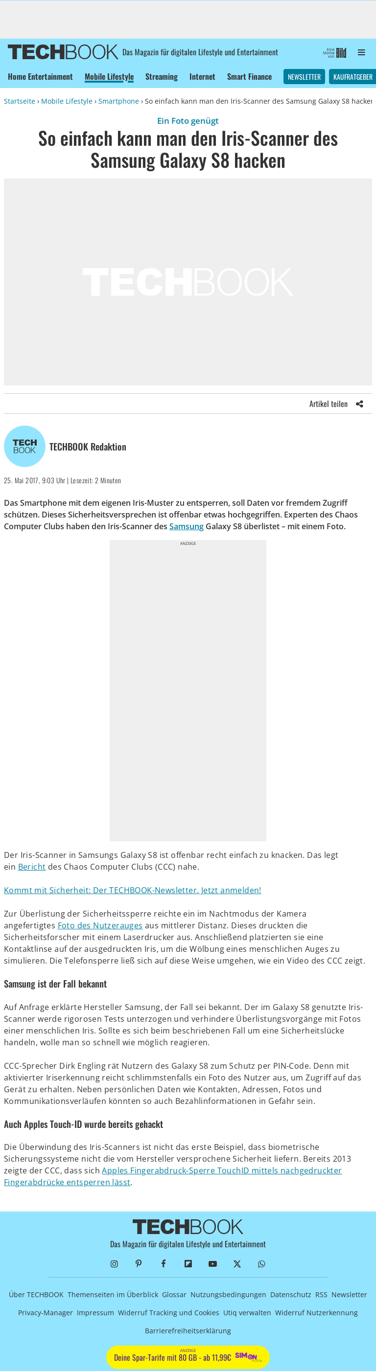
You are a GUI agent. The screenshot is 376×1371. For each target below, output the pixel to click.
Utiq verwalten (247, 1312)
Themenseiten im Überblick (113, 1294)
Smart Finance (249, 76)
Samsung (186, 526)
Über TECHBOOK (36, 1294)
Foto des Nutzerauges (100, 925)
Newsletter (304, 76)
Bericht (32, 866)
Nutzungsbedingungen (228, 1294)
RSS (321, 1294)
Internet (202, 76)
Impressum (95, 1312)
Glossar (174, 1294)
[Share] (360, 403)
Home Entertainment (40, 76)
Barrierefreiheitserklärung (188, 1330)
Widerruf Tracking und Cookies (168, 1312)
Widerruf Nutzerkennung (316, 1312)
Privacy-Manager (45, 1312)
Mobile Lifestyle (109, 76)
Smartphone (118, 101)
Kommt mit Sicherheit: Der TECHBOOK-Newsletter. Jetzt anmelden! (132, 890)
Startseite (19, 101)
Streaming (161, 76)
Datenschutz (290, 1294)
